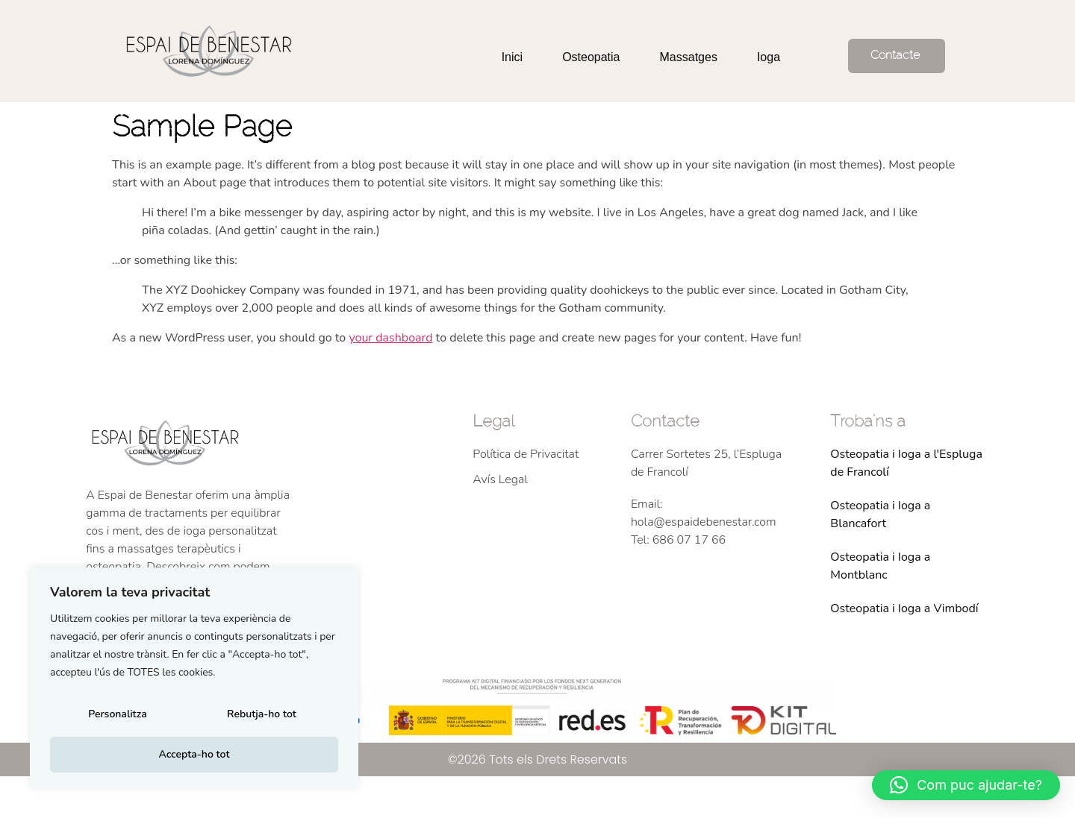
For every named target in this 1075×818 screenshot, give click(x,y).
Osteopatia (591, 57)
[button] (966, 785)
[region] (194, 681)
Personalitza (116, 718)
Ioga (768, 57)
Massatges (688, 57)
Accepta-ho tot (193, 754)
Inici (512, 57)
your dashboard (390, 338)
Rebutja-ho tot (261, 718)
